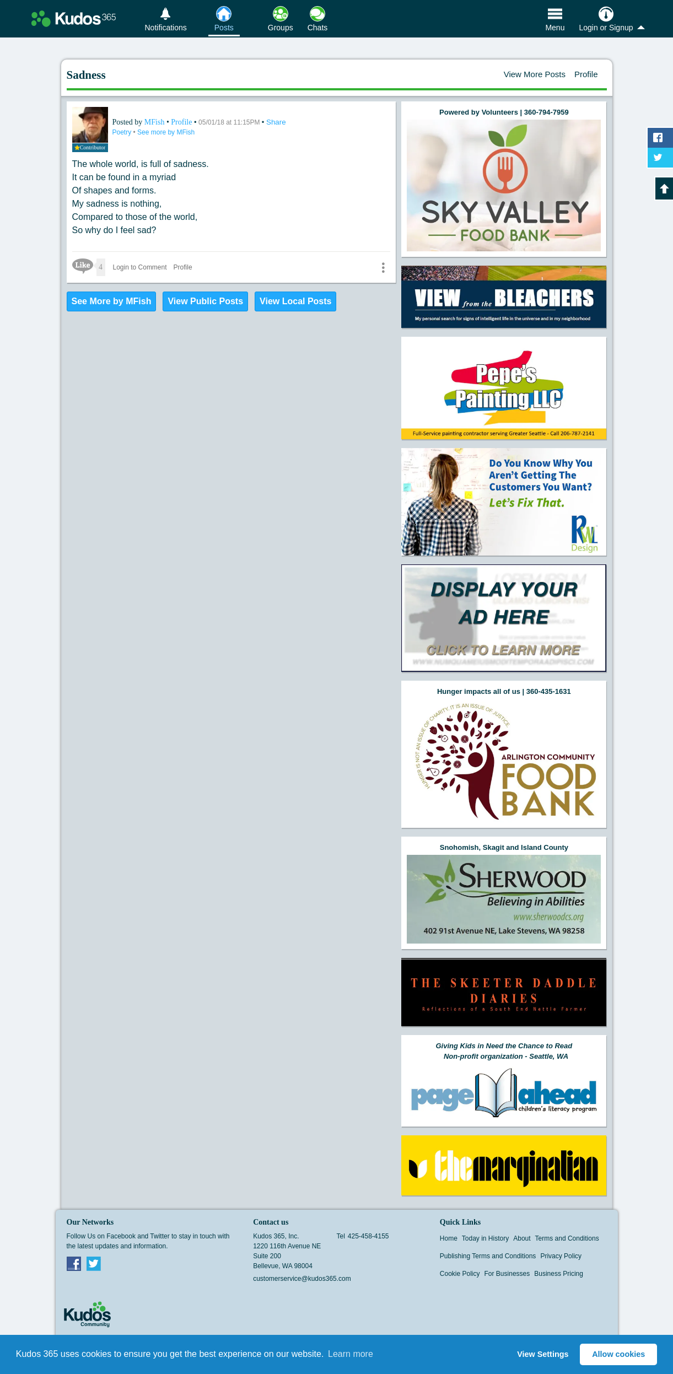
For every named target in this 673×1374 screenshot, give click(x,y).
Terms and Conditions (567, 1238)
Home (448, 1238)
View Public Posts (205, 301)
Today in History (485, 1238)
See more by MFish (166, 132)
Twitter (94, 1263)
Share (276, 122)
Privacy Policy (561, 1256)
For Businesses (507, 1274)
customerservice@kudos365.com (302, 1279)
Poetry (122, 132)
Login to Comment (140, 267)
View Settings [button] (542, 1354)
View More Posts (535, 74)
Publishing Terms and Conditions (488, 1256)
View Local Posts (295, 301)
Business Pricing (558, 1274)
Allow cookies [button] (618, 1354)
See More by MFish (112, 301)
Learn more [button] (350, 1354)
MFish (155, 122)
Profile (586, 74)
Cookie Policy (460, 1274)
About (521, 1238)
